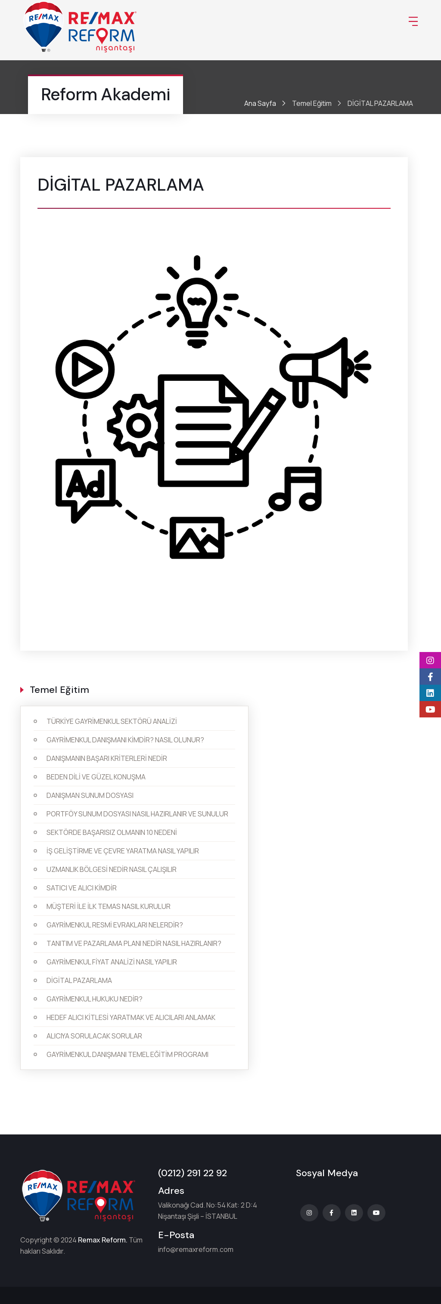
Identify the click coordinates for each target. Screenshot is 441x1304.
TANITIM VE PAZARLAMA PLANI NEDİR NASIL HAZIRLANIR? (134, 943)
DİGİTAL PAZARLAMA (79, 980)
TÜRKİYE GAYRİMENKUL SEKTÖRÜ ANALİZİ (112, 721)
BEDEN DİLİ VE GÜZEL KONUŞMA (96, 777)
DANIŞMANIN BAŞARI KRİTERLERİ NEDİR (107, 758)
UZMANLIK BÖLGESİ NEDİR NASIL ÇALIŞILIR (112, 869)
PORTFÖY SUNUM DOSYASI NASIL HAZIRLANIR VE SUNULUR (137, 814)
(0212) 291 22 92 (192, 1173)
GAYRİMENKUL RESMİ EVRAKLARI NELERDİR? (115, 925)
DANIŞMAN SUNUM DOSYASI (90, 795)
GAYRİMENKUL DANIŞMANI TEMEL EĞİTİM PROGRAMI (127, 1054)
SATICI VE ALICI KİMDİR (82, 888)
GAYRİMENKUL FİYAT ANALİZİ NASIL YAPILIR (112, 962)
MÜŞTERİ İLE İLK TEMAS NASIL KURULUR (109, 906)
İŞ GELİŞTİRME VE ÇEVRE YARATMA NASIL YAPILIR (123, 851)
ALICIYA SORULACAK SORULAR (94, 1036)
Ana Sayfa (260, 103)
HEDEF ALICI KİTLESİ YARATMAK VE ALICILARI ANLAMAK (131, 1017)
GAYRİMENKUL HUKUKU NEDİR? (95, 999)
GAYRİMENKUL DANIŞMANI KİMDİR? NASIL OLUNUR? (125, 740)
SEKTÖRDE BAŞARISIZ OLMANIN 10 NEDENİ (112, 832)
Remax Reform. (102, 1240)
